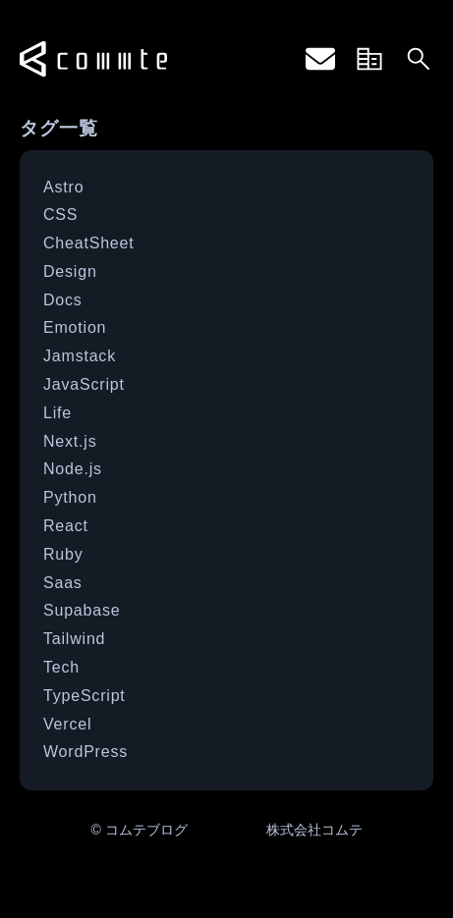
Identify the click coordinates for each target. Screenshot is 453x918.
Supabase (81, 610)
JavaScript (84, 384)
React (65, 525)
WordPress (85, 751)
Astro (63, 187)
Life (57, 413)
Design (70, 271)
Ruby (63, 554)
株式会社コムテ (314, 829)
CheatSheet (89, 243)
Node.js (72, 468)
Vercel (67, 724)
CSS (60, 214)
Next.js (70, 441)
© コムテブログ (138, 829)
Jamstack (79, 356)
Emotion (74, 327)
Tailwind (74, 638)
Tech (61, 667)
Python (70, 497)
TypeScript (84, 695)
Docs (63, 300)
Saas (63, 582)
